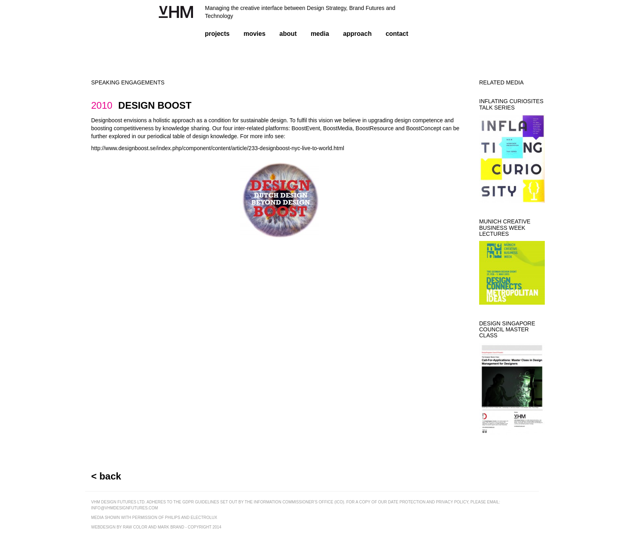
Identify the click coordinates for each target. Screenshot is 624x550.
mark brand (171, 527)
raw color (135, 527)
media (320, 33)
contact (397, 33)
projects (217, 33)
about (288, 33)
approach (357, 33)
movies (254, 33)
